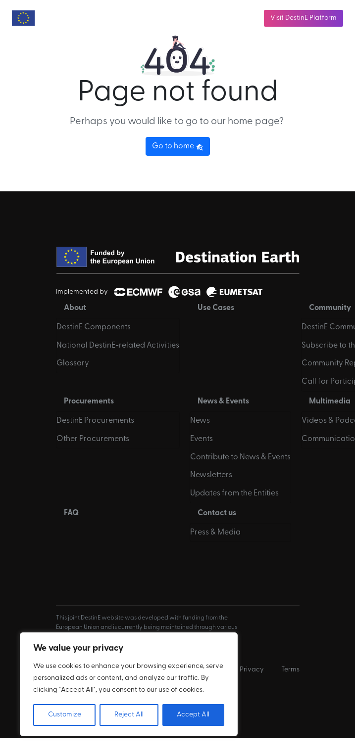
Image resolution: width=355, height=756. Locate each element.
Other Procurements (92, 439)
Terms (290, 669)
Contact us (217, 513)
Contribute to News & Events (240, 457)
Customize (64, 714)
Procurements (89, 401)
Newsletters (211, 475)
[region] (129, 684)
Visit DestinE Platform (303, 18)
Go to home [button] (177, 146)
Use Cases (216, 308)
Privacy (252, 669)
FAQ (71, 513)
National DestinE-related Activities (117, 346)
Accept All (193, 714)
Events (201, 439)
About (75, 308)
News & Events (223, 401)
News (200, 421)
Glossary (72, 363)
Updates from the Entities (234, 493)
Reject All (129, 714)
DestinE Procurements (95, 421)
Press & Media (215, 532)
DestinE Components (93, 327)
